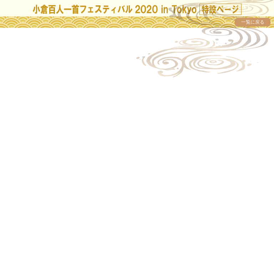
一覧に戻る (252, 22)
